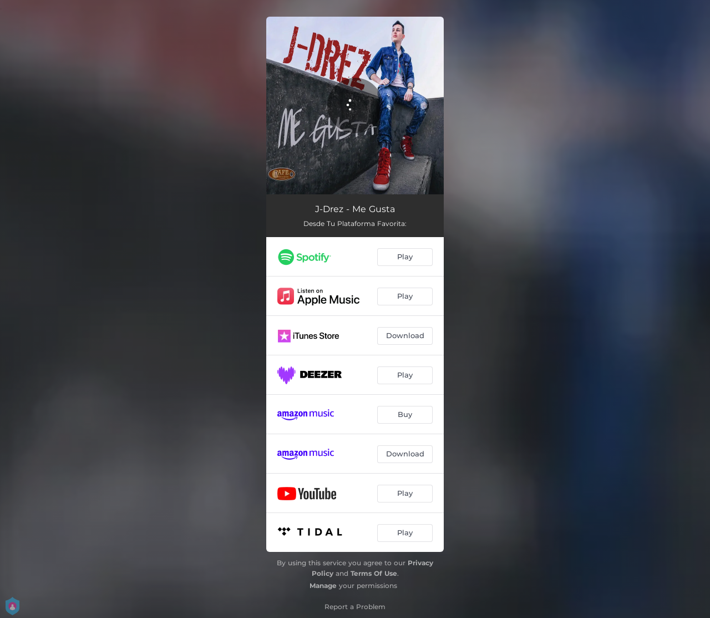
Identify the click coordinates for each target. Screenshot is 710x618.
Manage (323, 585)
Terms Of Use (374, 573)
